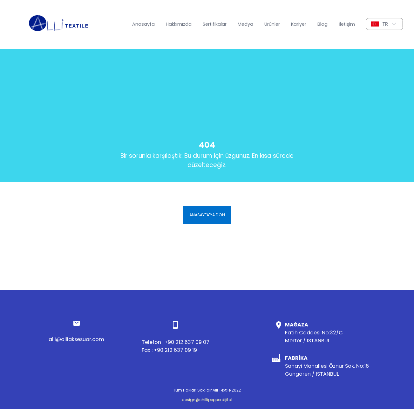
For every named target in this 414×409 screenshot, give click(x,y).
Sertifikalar (215, 24)
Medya (245, 24)
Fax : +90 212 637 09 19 (169, 350)
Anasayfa (143, 24)
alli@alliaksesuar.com (76, 339)
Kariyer (298, 24)
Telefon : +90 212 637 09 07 (175, 342)
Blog (322, 24)
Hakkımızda (179, 24)
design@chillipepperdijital (207, 399)
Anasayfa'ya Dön (207, 215)
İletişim (347, 24)
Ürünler (272, 24)
